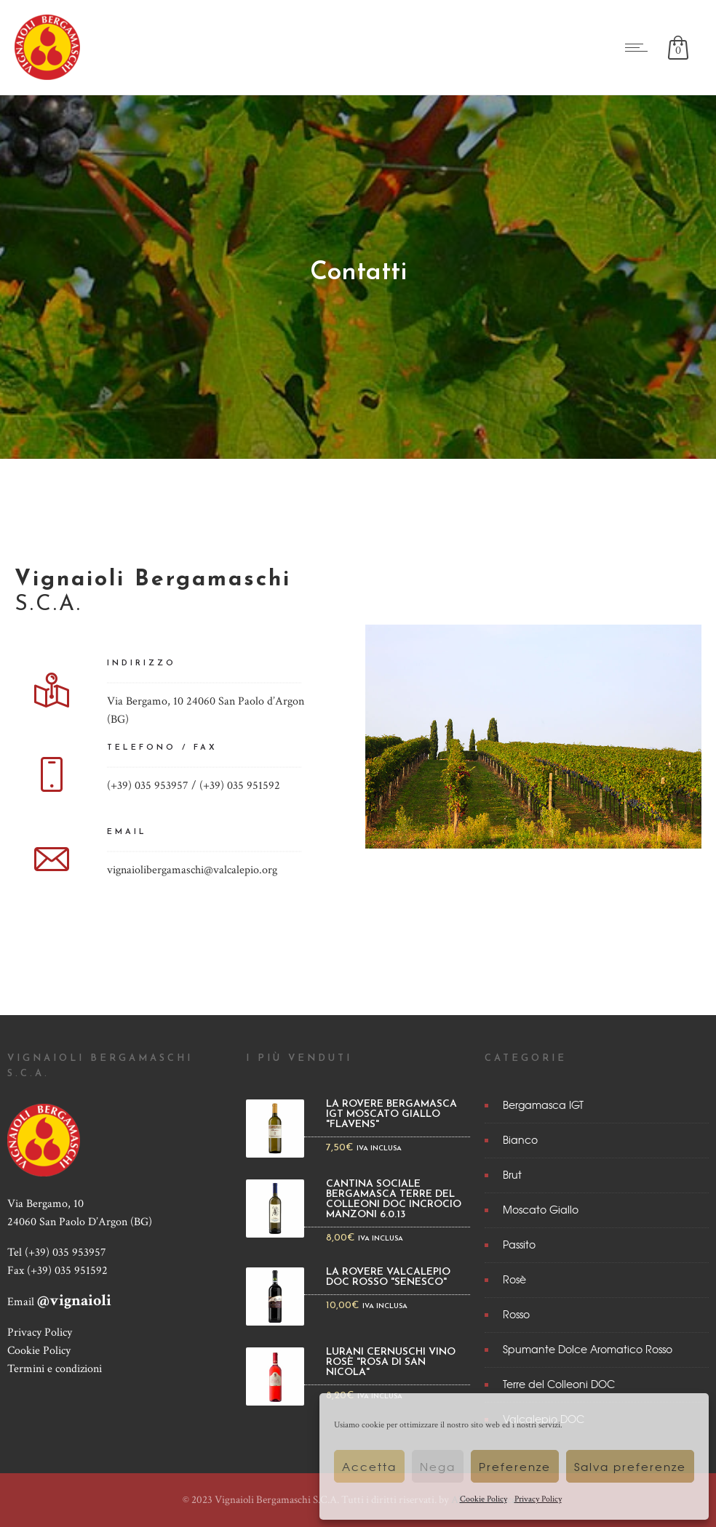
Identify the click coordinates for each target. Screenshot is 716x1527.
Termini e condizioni (54, 1368)
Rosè (514, 1279)
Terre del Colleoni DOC (559, 1383)
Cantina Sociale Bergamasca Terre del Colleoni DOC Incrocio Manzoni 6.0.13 (393, 1199)
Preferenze (515, 1467)
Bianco (520, 1139)
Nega (438, 1467)
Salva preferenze (630, 1467)
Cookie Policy (483, 1499)
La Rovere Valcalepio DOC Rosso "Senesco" (388, 1277)
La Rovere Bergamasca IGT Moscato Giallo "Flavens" (391, 1114)
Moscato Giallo (540, 1209)
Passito (519, 1244)
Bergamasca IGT (543, 1104)
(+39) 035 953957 (65, 1252)
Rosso (516, 1314)
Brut (512, 1174)
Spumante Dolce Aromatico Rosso (587, 1349)
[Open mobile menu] (639, 47)
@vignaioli (74, 1300)
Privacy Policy (538, 1499)
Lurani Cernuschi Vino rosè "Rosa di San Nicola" (391, 1362)
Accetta (369, 1467)
